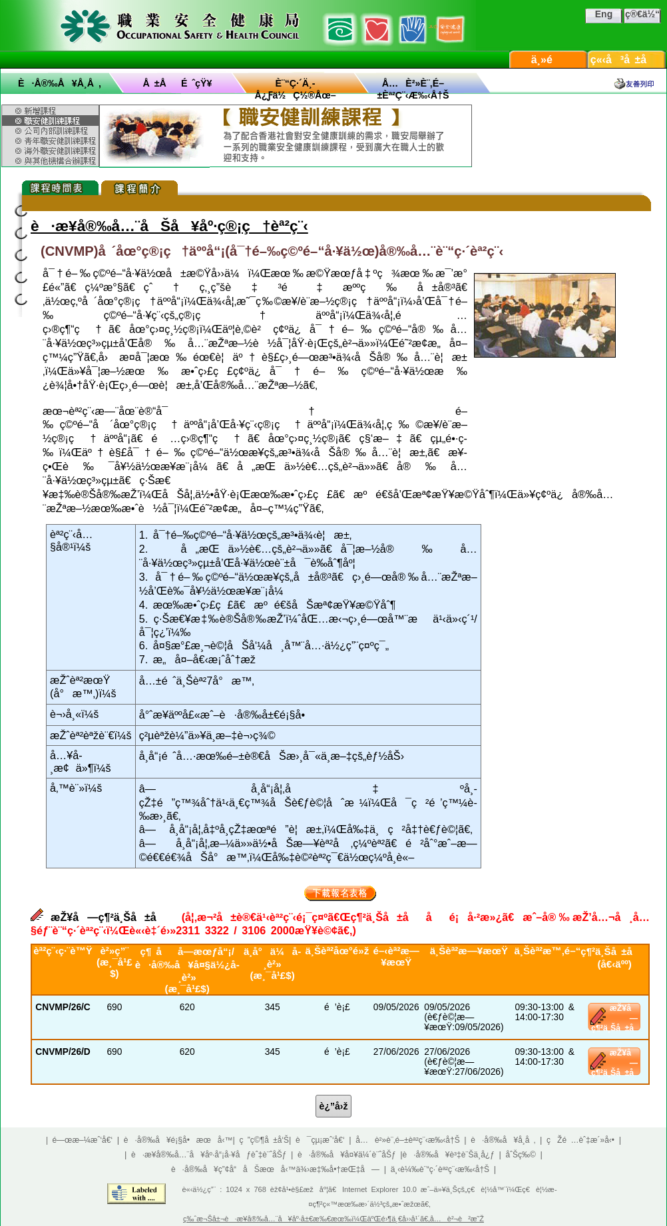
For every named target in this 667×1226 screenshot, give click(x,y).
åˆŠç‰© (520, 1154)
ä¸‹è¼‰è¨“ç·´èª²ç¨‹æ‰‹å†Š (440, 1169)
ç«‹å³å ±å (627, 59)
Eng (603, 14)
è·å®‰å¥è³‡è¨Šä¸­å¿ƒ (449, 1154)
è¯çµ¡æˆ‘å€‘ (320, 1140)
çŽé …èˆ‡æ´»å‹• (580, 1140)
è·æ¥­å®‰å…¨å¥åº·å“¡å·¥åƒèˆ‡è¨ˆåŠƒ (208, 1154)
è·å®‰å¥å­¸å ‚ (59, 83)
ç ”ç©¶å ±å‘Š (265, 1140)
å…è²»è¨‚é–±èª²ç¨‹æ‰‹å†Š (407, 1140)
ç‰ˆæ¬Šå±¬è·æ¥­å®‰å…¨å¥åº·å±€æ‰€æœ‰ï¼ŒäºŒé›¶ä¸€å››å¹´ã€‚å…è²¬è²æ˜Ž (333, 1219)
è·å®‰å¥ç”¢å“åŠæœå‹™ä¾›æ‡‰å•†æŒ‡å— (275, 1169)
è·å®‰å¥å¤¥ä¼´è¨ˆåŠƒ (347, 1154)
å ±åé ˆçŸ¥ (177, 83)
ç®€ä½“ (642, 14)
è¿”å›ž (334, 1106)
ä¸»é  (548, 59)
